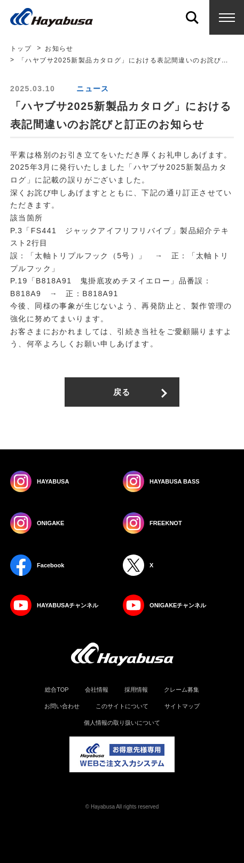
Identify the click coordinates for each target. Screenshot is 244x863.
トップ (21, 48)
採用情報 (136, 690)
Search (192, 17)
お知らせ (59, 48)
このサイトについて (122, 706)
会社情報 (96, 690)
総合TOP (56, 690)
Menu (226, 17)
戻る (122, 392)
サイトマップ (182, 706)
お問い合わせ (62, 706)
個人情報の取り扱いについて (122, 723)
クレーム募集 (181, 690)
